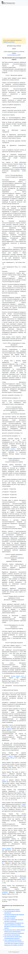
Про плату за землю (9, 918)
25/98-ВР (4, 892)
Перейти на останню (9, 42)
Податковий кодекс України (11, 909)
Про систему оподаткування (12, 935)
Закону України (6, 848)
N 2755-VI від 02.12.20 (13, 55)
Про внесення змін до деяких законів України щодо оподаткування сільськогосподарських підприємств (14, 931)
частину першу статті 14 (18, 676)
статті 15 (5, 780)
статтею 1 (13, 449)
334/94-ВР (21, 791)
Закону (9, 728)
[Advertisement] (14, 21)
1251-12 (22, 165)
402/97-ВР (23, 877)
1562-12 (10, 756)
